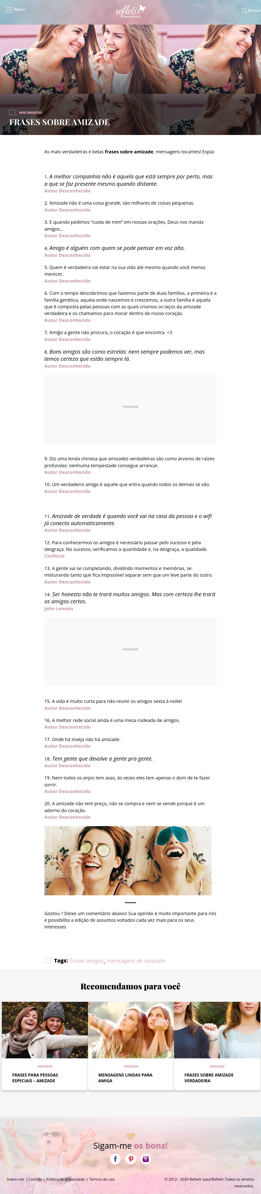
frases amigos (87, 960)
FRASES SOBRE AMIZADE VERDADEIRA (208, 1077)
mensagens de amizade (136, 960)
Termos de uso (102, 1179)
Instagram (146, 1159)
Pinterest (130, 1159)
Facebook (115, 1159)
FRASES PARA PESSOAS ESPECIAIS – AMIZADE (35, 1077)
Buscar (254, 10)
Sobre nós (15, 1179)
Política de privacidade (65, 1179)
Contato (35, 1179)
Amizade (44, 1066)
